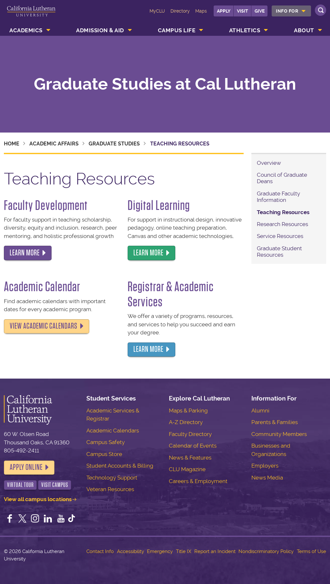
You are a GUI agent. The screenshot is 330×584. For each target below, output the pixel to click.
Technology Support (111, 477)
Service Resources (280, 236)
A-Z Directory (186, 422)
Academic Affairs (54, 144)
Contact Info (100, 551)
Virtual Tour (20, 484)
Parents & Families (274, 422)
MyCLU (157, 11)
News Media (267, 477)
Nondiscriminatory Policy (266, 551)
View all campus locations (38, 499)
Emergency (160, 551)
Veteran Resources (110, 489)
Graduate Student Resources (279, 251)
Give (260, 11)
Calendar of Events (193, 445)
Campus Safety (105, 442)
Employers (264, 465)
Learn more (25, 252)
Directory (180, 11)
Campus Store (104, 454)
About (304, 30)
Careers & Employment (198, 481)
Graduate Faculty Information (278, 196)
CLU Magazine (187, 469)
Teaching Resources (283, 212)
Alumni (260, 410)
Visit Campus (54, 484)
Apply (223, 11)
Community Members (279, 434)
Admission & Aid (100, 30)
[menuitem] (291, 10)
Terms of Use (311, 551)
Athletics (244, 30)
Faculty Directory (190, 434)
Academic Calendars (112, 430)
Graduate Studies (114, 144)
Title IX (183, 551)
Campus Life (177, 30)
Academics (26, 30)
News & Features (190, 457)
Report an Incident (215, 551)
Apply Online (26, 467)
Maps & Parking (188, 410)
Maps (201, 11)
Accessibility (130, 551)
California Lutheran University (31, 15)
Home (11, 144)
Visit (242, 11)
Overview (269, 163)
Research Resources (282, 224)
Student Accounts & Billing (119, 465)
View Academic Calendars (43, 326)
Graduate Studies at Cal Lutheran (165, 84)
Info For (287, 11)
